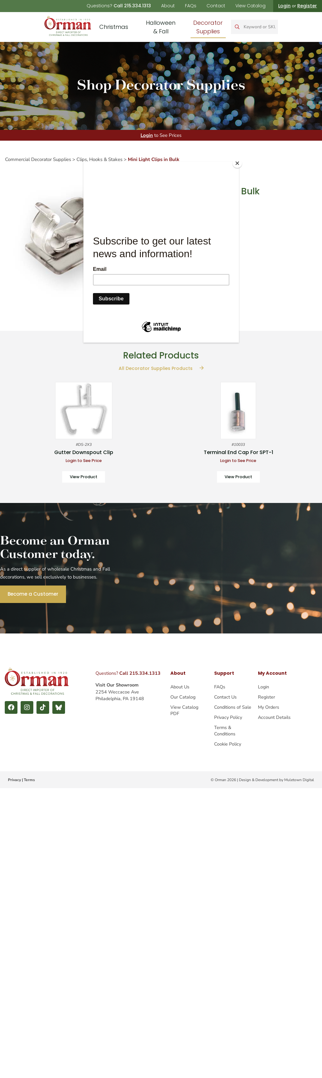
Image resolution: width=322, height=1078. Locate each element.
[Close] (237, 163)
